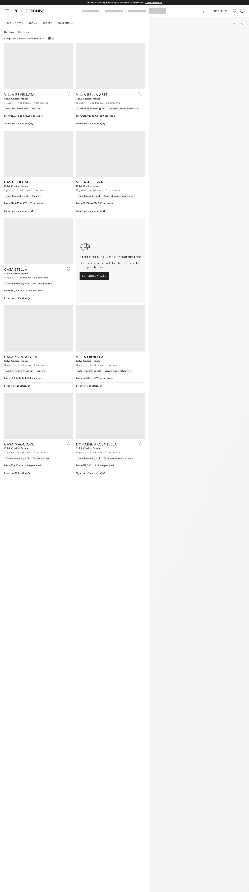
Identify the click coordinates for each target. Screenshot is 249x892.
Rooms (33, 23)
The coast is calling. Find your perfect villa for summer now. (124, 2)
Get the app (220, 11)
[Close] (7, 11)
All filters (14, 23)
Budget (47, 23)
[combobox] (31, 38)
